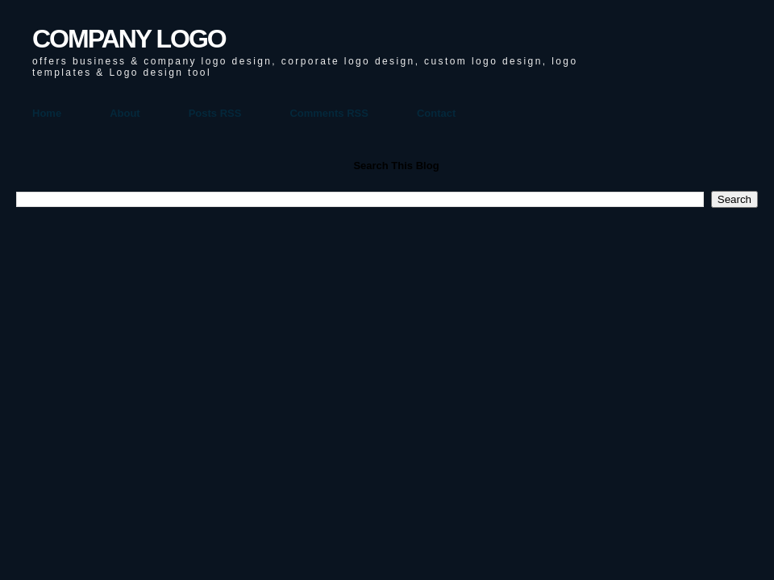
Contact (436, 113)
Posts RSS (215, 113)
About (125, 113)
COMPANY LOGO (129, 38)
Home (46, 113)
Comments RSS (328, 113)
